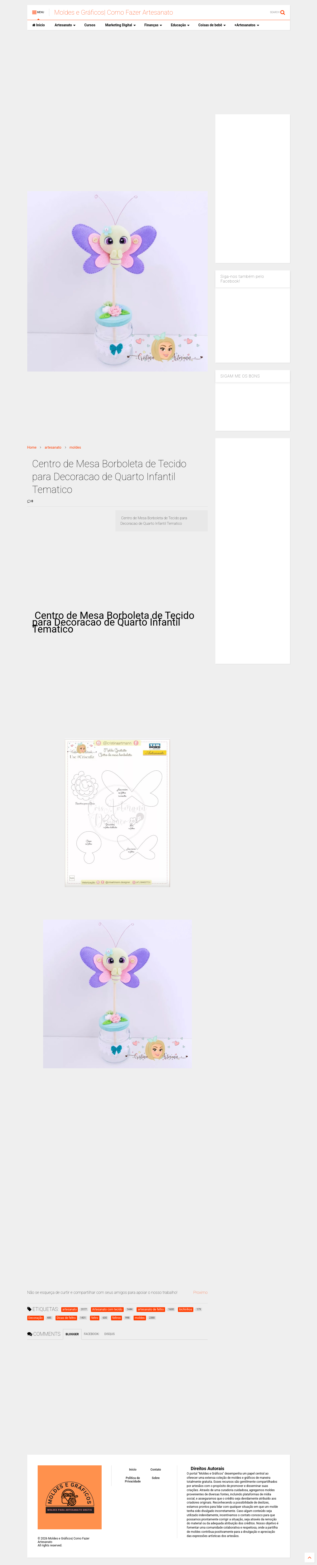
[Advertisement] (158, 72)
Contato (155, 1469)
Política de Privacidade (133, 1479)
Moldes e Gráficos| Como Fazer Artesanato (113, 12)
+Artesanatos (246, 25)
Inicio (38, 25)
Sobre (156, 1478)
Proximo (200, 1292)
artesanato (53, 447)
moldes (75, 447)
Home (32, 447)
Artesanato (65, 25)
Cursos (89, 25)
